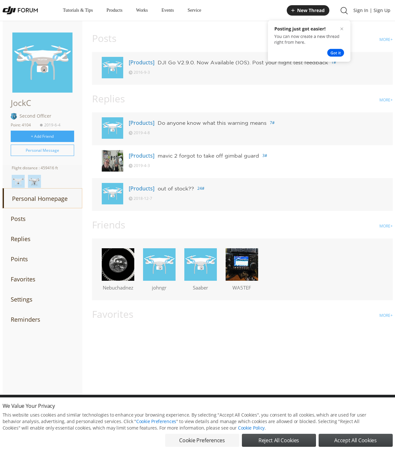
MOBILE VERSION (255, 409)
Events (168, 10)
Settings (22, 299)
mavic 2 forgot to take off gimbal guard (208, 156)
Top (389, 409)
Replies (21, 239)
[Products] (141, 62)
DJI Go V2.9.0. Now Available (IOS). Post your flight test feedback (243, 62)
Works (142, 10)
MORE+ (386, 39)
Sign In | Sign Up (371, 10)
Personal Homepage (40, 198)
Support (370, 409)
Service (194, 10)
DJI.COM (287, 409)
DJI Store (311, 409)
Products (115, 10)
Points (19, 259)
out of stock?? (176, 188)
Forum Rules (173, 409)
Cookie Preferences (137, 409)
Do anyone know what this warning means (212, 123)
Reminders (25, 319)
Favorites (23, 279)
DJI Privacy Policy (98, 409)
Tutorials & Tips (78, 10)
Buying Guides (341, 409)
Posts (18, 219)
